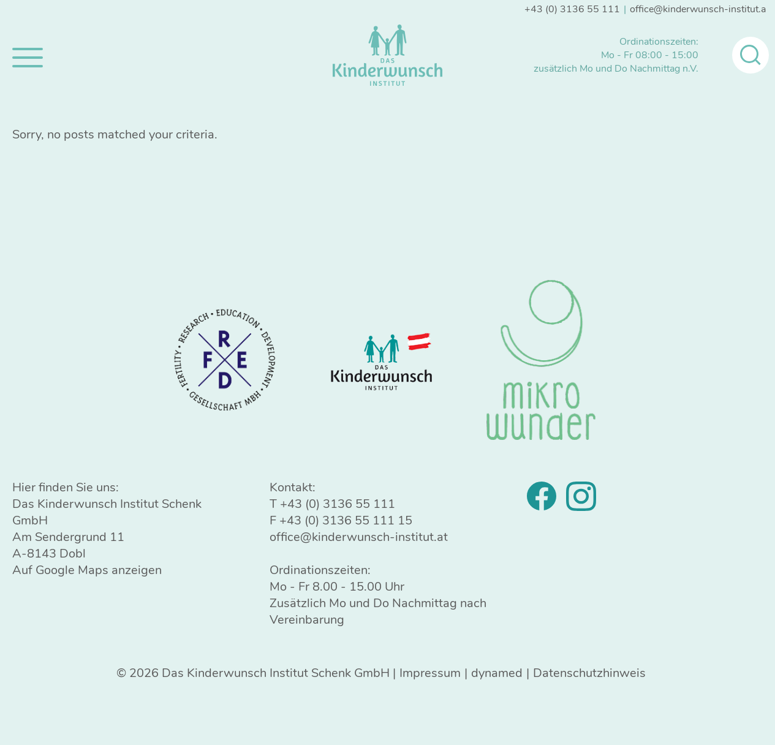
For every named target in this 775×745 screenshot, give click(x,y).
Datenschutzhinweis (589, 673)
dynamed (497, 673)
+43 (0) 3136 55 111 (572, 9)
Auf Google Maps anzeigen (87, 570)
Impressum (430, 673)
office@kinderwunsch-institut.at (699, 9)
